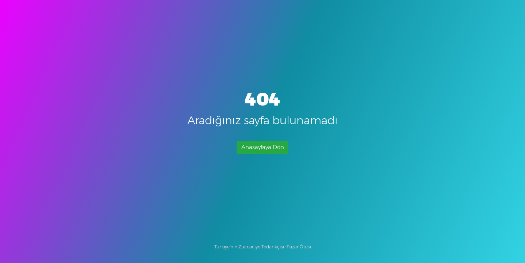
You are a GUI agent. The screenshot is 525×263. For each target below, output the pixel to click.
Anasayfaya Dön (262, 147)
